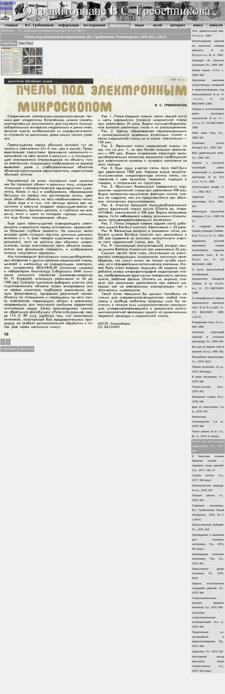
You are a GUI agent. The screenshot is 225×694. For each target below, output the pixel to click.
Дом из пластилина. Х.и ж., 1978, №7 (208, 409)
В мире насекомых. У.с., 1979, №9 (208, 379)
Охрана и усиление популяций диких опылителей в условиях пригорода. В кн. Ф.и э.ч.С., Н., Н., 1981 (208, 172)
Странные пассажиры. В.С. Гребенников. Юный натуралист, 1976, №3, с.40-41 (208, 512)
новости (216, 25)
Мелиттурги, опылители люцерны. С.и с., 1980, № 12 (208, 216)
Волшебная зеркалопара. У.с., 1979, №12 (208, 359)
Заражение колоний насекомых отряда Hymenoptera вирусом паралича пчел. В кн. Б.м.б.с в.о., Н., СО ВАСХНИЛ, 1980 (208, 252)
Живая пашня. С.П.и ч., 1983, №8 (208, 73)
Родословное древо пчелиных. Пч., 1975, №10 (208, 573)
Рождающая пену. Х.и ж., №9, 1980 (208, 325)
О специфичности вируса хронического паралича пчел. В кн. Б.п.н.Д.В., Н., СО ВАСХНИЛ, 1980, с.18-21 (208, 307)
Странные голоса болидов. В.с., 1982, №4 (208, 145)
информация (68, 25)
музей (157, 25)
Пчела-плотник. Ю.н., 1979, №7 (208, 389)
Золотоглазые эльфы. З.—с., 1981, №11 (208, 189)
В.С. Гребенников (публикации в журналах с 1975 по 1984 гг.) (52, 30)
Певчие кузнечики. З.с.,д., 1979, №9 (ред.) (208, 369)
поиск (198, 25)
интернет (177, 25)
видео (139, 25)
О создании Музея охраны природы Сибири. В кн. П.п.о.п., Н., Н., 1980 (208, 231)
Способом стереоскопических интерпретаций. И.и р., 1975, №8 (208, 619)
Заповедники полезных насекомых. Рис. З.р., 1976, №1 (208, 559)
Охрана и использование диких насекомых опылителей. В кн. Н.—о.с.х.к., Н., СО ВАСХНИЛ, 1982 (208, 118)
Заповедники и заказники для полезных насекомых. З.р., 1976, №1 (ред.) (208, 541)
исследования (94, 25)
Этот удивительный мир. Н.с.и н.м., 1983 (208, 33)
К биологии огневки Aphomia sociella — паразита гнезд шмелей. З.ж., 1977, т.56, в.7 (208, 463)
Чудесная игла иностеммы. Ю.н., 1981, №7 (208, 201)
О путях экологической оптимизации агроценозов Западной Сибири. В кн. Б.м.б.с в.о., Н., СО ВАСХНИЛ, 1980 (208, 281)
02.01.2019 (8, 3)
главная (11, 25)
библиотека (119, 25)
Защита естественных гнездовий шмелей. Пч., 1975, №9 (208, 588)
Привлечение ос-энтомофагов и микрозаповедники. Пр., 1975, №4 (208, 639)
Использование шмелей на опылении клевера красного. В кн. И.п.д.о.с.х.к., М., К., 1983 (208, 48)
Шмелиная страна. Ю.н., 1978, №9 (208, 399)
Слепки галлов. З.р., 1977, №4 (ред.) (208, 478)
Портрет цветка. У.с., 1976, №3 (208, 498)
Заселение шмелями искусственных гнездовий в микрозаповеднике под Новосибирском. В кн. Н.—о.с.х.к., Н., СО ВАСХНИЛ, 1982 (208, 92)
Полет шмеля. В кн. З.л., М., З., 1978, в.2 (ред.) (208, 434)
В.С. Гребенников (39, 25)
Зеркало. (6, 8)
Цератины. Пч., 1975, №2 (207, 651)
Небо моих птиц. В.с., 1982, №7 (208, 135)
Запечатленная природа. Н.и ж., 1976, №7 (208, 488)
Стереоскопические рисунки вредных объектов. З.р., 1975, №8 (208, 602)
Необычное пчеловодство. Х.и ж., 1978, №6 (208, 421)
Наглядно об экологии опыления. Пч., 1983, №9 (208, 63)
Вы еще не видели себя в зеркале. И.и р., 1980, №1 (208, 349)
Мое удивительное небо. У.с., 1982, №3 (208, 155)
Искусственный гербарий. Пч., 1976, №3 (208, 527)
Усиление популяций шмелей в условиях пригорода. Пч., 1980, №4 (208, 337)
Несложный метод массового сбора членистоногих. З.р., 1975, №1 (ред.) (208, 663)
